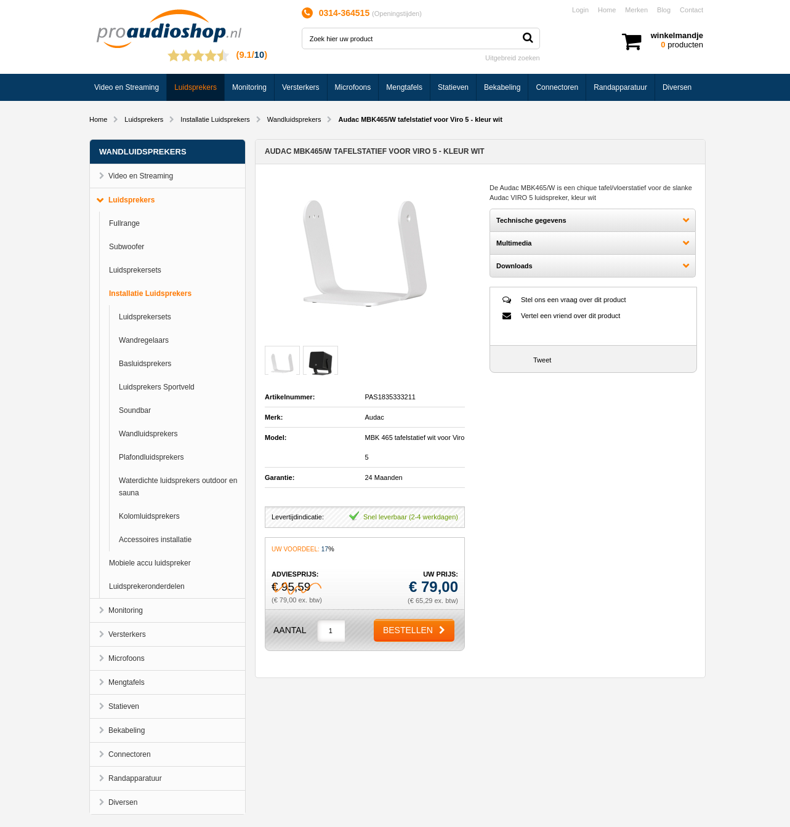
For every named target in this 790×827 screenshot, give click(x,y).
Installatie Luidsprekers (215, 119)
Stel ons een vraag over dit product (573, 299)
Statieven (453, 87)
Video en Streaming (126, 87)
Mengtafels (404, 87)
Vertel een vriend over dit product (570, 315)
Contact (691, 10)
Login (580, 10)
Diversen (677, 87)
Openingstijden (396, 13)
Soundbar (135, 410)
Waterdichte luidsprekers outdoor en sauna (178, 486)
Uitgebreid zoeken (512, 58)
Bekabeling (502, 87)
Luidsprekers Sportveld (157, 387)
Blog (664, 10)
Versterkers (301, 87)
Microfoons (353, 87)
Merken (636, 10)
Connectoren (557, 87)
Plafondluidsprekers (151, 457)
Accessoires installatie (155, 539)
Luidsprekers (195, 87)
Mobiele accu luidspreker (150, 563)
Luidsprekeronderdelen (147, 586)
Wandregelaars (144, 340)
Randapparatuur (620, 87)
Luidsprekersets (135, 270)
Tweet (542, 360)
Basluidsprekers (145, 363)
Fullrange (124, 223)
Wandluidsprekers (294, 119)
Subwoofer (126, 246)
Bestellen (408, 630)
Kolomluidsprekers (149, 516)
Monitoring (249, 87)
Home (607, 10)
